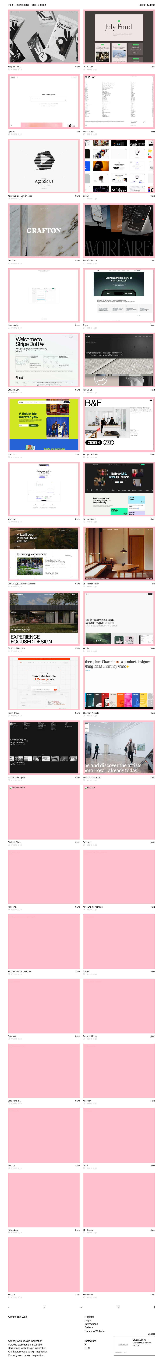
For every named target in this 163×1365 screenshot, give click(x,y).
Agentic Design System (20, 196)
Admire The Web (17, 1317)
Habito (11, 1165)
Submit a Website (95, 1331)
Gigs (85, 325)
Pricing (141, 4)
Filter (33, 4)
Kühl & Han (89, 131)
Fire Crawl (13, 713)
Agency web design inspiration (25, 1341)
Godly (86, 196)
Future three (90, 1036)
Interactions (22, 4)
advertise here (121, 1352)
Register (89, 1317)
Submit (151, 4)
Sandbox (12, 1036)
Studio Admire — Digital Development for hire (142, 1343)
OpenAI (11, 131)
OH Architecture (16, 648)
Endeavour (88, 1294)
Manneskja (13, 325)
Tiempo (86, 971)
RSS (87, 1348)
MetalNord (13, 1230)
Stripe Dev (13, 390)
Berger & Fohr (90, 454)
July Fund (88, 67)
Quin (85, 1165)
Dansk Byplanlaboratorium (21, 584)
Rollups (87, 842)
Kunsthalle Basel (92, 778)
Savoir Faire (90, 261)
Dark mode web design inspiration (27, 1348)
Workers (12, 907)
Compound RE (14, 1101)
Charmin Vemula (91, 713)
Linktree (12, 454)
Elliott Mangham (16, 778)
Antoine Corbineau (93, 907)
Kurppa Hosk (14, 67)
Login (88, 1320)
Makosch (87, 1101)
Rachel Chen (14, 842)
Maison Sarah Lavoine (19, 971)
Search (42, 4)
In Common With (91, 584)
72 (117, 1307)
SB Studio (88, 1230)
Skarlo (11, 1294)
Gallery (89, 1327)
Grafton (12, 261)
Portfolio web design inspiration (25, 1344)
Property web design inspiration (25, 1355)
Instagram (90, 1341)
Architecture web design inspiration (27, 1351)
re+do (86, 648)
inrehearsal (89, 519)
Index (11, 4)
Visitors (12, 519)
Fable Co (87, 390)
